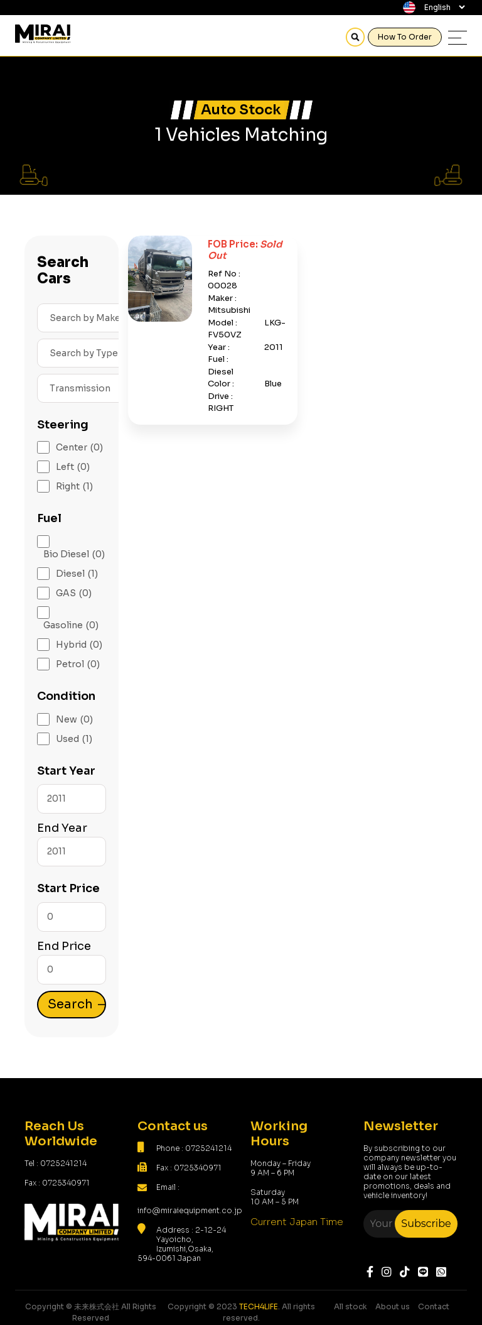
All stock (350, 1306)
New (74, 719)
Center (79, 447)
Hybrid (79, 645)
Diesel (77, 574)
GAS (74, 593)
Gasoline (71, 625)
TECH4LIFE (258, 1306)
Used (74, 739)
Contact (433, 1306)
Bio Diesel (74, 554)
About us (392, 1306)
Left (73, 467)
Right (74, 486)
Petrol (78, 664)
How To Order (405, 36)
